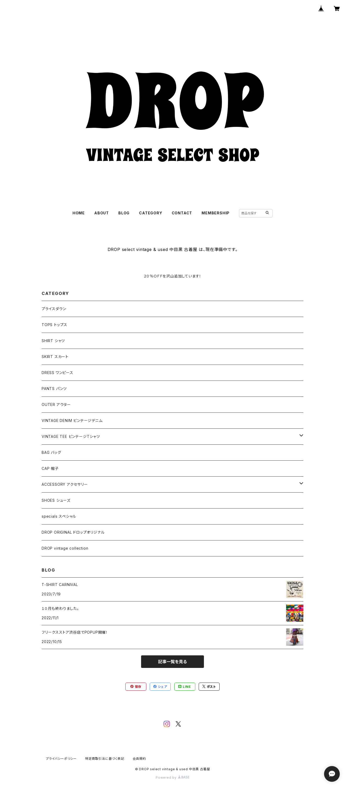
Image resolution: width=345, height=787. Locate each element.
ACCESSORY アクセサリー (65, 484)
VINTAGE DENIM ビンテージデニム (72, 420)
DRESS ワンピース (57, 372)
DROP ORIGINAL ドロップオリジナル (73, 532)
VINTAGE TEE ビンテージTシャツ (71, 436)
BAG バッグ (51, 452)
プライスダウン (54, 308)
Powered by (172, 777)
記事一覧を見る (172, 661)
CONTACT (182, 213)
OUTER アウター (56, 404)
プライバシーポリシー (61, 759)
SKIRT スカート (55, 356)
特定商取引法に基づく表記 (104, 759)
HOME (79, 213)
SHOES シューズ (56, 500)
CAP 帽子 (50, 468)
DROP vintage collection (65, 548)
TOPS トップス (54, 324)
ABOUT (101, 213)
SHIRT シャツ (53, 340)
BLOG (124, 213)
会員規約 (139, 759)
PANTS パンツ (54, 388)
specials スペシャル (59, 516)
